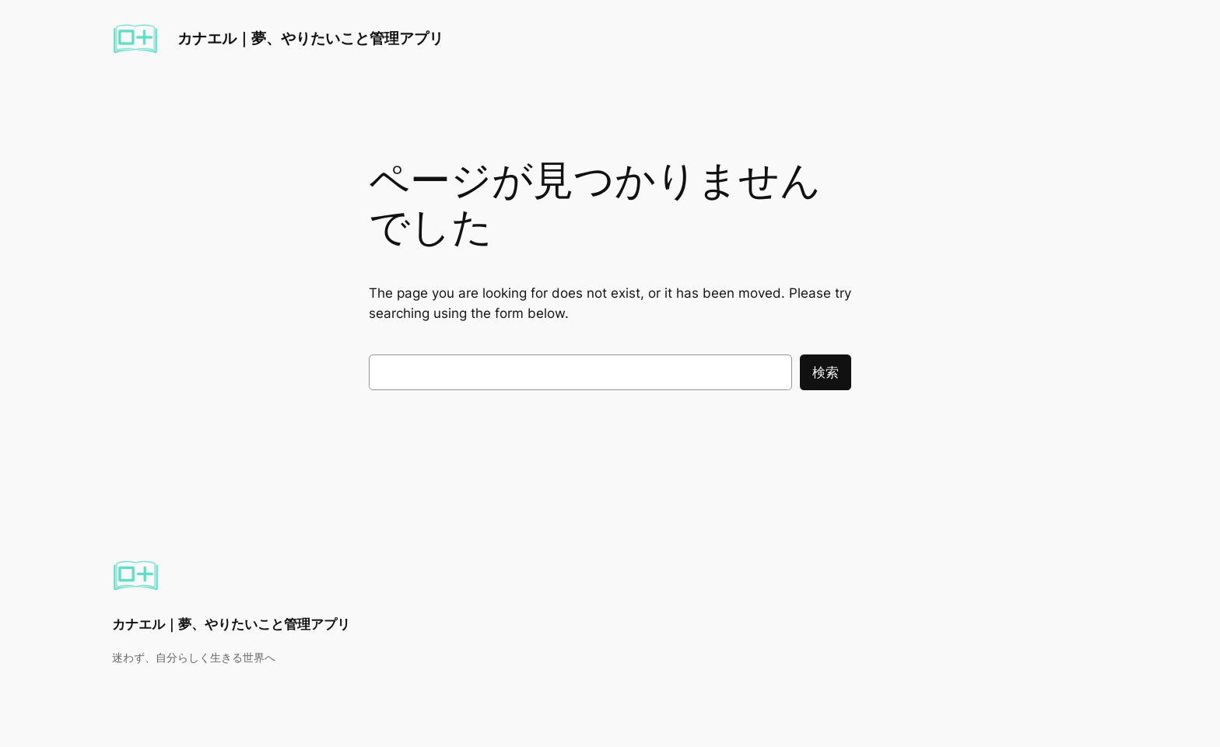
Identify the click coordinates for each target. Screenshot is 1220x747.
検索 (825, 372)
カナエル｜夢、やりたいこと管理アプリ (310, 38)
